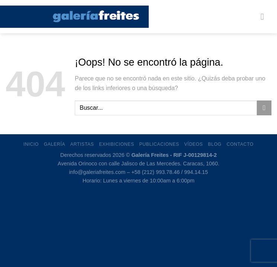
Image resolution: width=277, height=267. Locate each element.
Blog (214, 144)
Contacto (240, 144)
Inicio (31, 144)
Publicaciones (159, 144)
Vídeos (193, 144)
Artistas (82, 144)
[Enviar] (264, 107)
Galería (54, 144)
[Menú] (265, 16)
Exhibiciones (116, 144)
